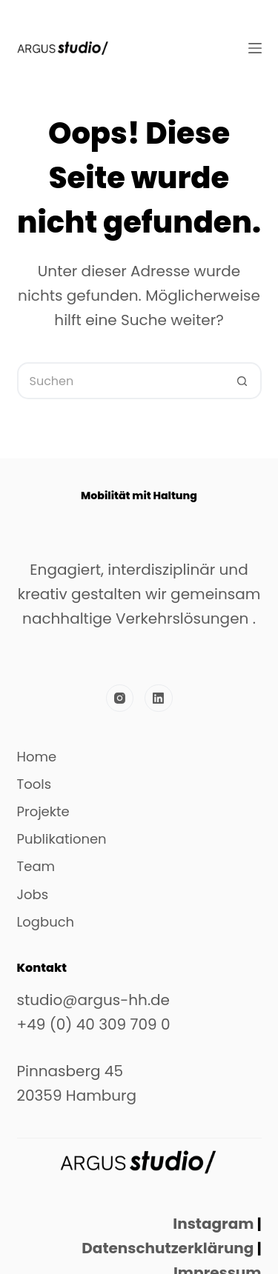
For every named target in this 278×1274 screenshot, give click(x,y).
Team (36, 866)
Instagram (213, 1223)
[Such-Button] (243, 380)
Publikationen (62, 839)
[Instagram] (120, 698)
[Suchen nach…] (121, 380)
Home (37, 757)
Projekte (43, 812)
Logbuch (46, 922)
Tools (34, 784)
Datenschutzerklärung (166, 1248)
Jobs (33, 895)
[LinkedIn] (159, 698)
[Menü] (255, 48)
